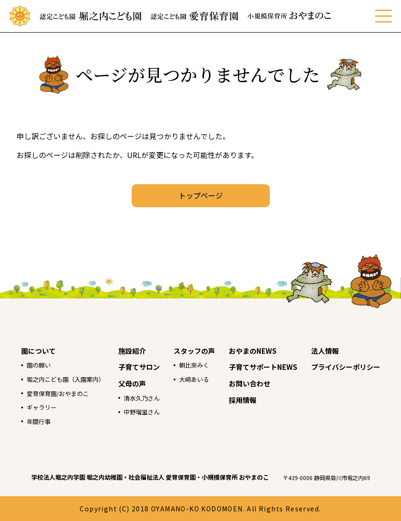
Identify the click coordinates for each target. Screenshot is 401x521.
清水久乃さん (142, 398)
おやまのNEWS (253, 351)
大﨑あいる (194, 379)
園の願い (39, 365)
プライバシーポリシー (345, 367)
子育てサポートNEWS (263, 367)
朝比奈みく (194, 365)
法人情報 (325, 351)
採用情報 (242, 400)
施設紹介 (132, 351)
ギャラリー (42, 407)
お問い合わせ (249, 383)
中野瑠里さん (142, 412)
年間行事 (39, 421)
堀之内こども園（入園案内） (66, 379)
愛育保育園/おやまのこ (58, 393)
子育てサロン (139, 367)
